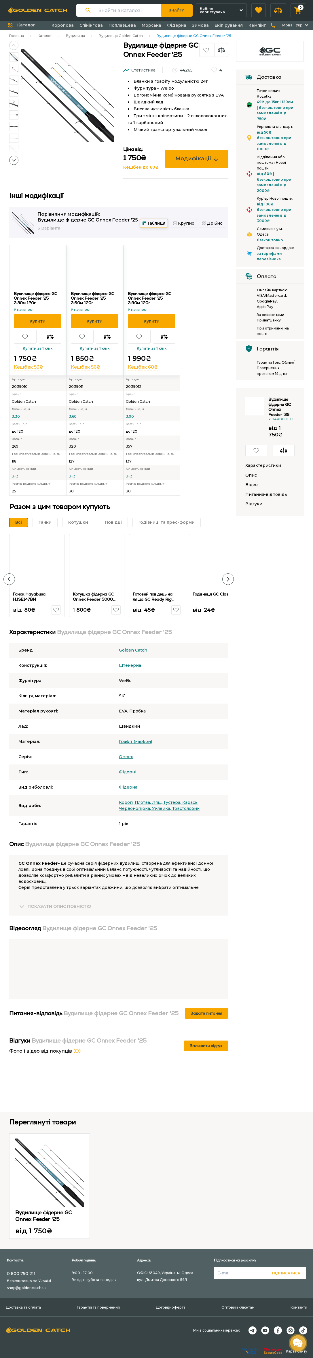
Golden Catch (133, 650)
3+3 (15, 476)
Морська (151, 25)
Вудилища (75, 36)
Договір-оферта (170, 1307)
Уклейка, (162, 808)
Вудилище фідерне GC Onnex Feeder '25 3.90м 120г (149, 298)
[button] (258, 10)
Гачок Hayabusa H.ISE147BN (29, 597)
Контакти (299, 1307)
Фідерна (176, 25)
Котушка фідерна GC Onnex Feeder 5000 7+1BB (93, 599)
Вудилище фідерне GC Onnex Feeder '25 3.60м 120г (92, 298)
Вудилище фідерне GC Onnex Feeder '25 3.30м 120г (35, 298)
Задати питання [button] (206, 1013)
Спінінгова (91, 25)
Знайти (177, 10)
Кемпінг (257, 25)
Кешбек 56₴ (85, 367)
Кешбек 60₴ (143, 367)
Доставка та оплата (23, 1307)
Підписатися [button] (286, 1273)
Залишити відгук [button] (206, 1045)
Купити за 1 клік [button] (37, 348)
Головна (16, 36)
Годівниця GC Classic (213, 594)
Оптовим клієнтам (238, 1307)
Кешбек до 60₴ (141, 167)
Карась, (190, 802)
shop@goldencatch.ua (27, 1288)
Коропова (63, 25)
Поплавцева (122, 25)
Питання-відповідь (266, 494)
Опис (251, 475)
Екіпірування (229, 25)
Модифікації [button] (196, 158)
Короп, (127, 802)
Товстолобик (186, 808)
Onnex (126, 756)
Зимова (200, 25)
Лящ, (158, 802)
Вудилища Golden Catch (121, 36)
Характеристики (263, 465)
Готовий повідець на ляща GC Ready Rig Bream (152, 599)
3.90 (130, 416)
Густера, (173, 802)
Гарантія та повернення (98, 1307)
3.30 (16, 416)
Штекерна (130, 665)
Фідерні (127, 772)
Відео (251, 484)
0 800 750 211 (21, 1273)
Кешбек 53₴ (28, 367)
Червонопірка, (135, 808)
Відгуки (253, 504)
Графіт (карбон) (135, 741)
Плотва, (143, 802)
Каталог (45, 36)
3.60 (73, 416)
